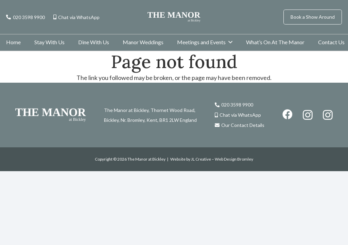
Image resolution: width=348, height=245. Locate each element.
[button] (230, 42)
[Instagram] (308, 114)
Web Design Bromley (234, 159)
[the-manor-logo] (174, 17)
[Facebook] (287, 114)
